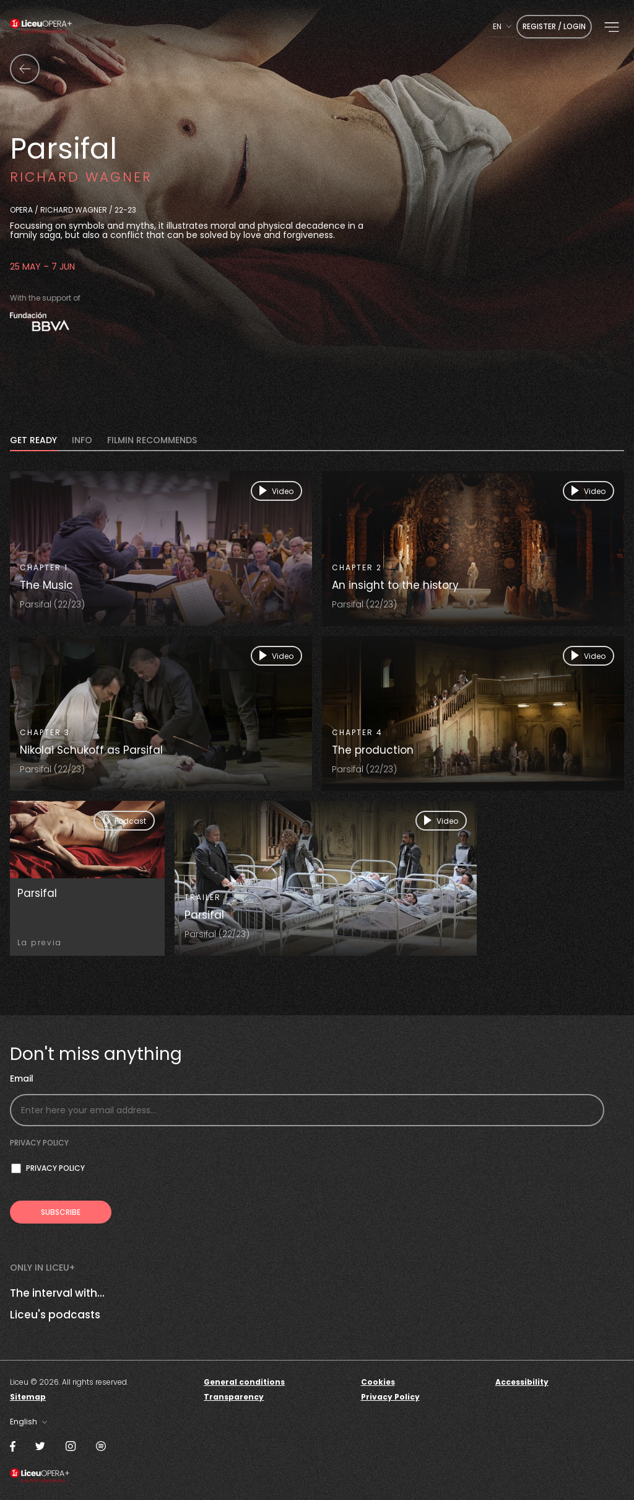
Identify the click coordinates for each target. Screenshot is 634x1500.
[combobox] (502, 26)
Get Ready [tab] (33, 441)
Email (21, 1078)
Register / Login (554, 26)
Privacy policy (39, 1142)
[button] (611, 27)
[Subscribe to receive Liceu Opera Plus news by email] (60, 1212)
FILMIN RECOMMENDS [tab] (152, 441)
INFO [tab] (82, 441)
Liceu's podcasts (55, 1314)
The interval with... (57, 1293)
